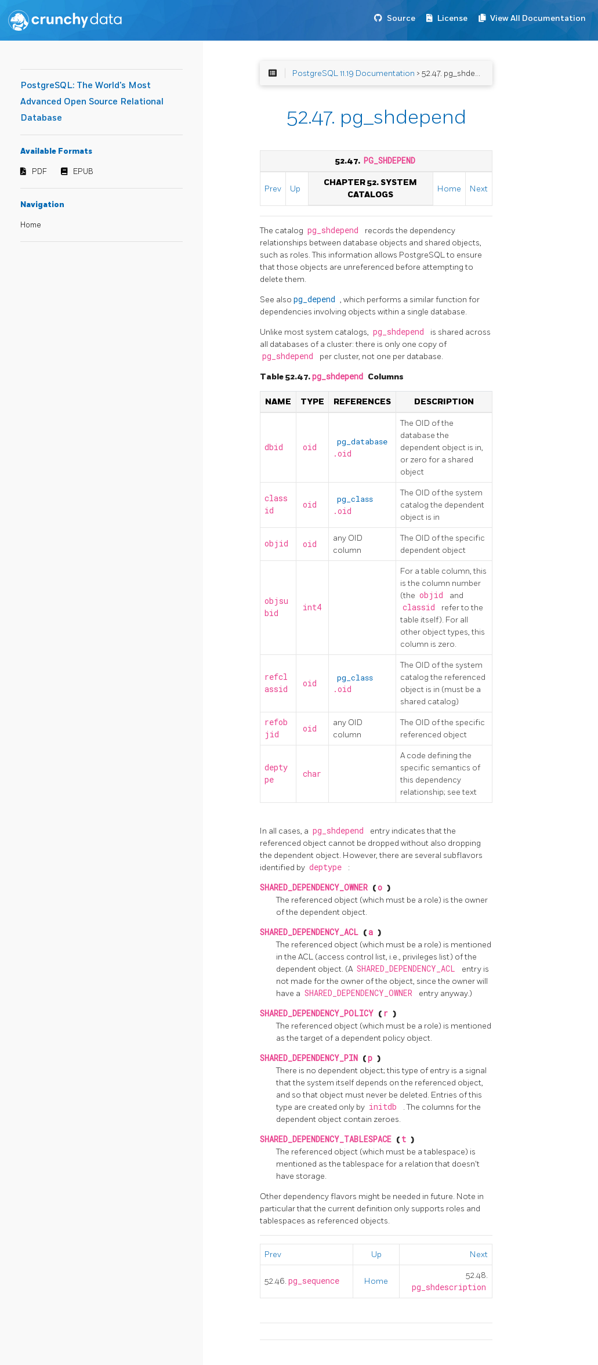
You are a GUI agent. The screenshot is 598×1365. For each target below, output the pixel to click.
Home (30, 225)
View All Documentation (538, 18)
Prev (272, 189)
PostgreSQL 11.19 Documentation (353, 73)
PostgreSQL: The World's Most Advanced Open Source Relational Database (92, 102)
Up (295, 189)
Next (479, 189)
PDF (39, 171)
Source (401, 18)
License (452, 18)
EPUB (83, 171)
